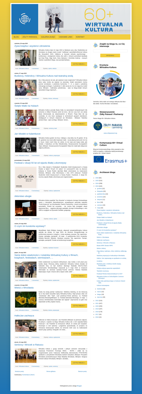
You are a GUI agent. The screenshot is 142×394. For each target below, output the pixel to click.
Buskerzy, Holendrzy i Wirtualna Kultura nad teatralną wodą (43, 76)
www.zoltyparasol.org (110, 133)
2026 (97, 178)
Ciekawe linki (65, 37)
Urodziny (99, 261)
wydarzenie (57, 190)
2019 (97, 309)
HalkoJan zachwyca (24, 315)
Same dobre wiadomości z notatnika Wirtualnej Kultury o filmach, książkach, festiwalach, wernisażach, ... (46, 256)
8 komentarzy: (36, 128)
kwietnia (100, 289)
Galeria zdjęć (48, 37)
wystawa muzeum (53, 247)
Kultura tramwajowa (103, 285)
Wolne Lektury (101, 248)
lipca (98, 202)
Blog (16, 37)
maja (98, 208)
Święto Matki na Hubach (26, 106)
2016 (97, 317)
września (100, 197)
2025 (97, 180)
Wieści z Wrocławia (24, 287)
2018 (97, 311)
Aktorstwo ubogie (23, 196)
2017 (97, 314)
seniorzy (51, 128)
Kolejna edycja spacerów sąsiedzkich (108, 268)
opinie (50, 68)
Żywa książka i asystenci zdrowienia (32, 46)
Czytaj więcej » (79, 64)
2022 (97, 300)
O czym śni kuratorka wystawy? (30, 226)
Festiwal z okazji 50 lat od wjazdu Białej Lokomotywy (40, 163)
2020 (97, 306)
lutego (99, 294)
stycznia (100, 297)
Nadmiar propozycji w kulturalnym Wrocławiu (111, 255)
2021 (97, 303)
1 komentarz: (35, 68)
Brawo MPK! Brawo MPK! (105, 245)
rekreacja (55, 98)
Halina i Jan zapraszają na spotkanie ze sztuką (111, 258)
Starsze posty (82, 371)
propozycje (57, 155)
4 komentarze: (36, 219)
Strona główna (50, 371)
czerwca (100, 205)
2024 (97, 183)
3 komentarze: (36, 155)
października (101, 194)
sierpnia (99, 199)
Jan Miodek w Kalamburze (27, 134)
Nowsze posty (19, 371)
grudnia (99, 188)
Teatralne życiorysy (103, 271)
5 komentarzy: (36, 190)
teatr (55, 128)
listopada (100, 191)
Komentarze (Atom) (28, 375)
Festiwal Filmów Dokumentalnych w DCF (109, 274)
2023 (97, 186)
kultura (50, 98)
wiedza (54, 68)
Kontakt (80, 37)
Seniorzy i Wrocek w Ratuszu (28, 344)
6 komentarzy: (36, 366)
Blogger (79, 386)
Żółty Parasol (30, 37)
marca (99, 291)
